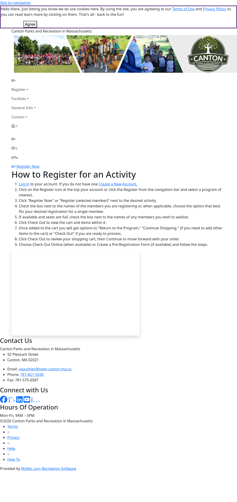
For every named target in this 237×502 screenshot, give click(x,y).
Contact (18, 116)
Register (18, 89)
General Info (22, 107)
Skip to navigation (15, 2)
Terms (12, 426)
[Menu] (14, 157)
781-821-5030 (32, 374)
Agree (30, 24)
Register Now (27, 166)
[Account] (23, 126)
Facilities (18, 98)
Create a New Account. (118, 184)
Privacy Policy (214, 8)
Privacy (13, 437)
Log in (24, 184)
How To (13, 459)
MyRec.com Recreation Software (48, 468)
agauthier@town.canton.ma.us (45, 369)
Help (11, 448)
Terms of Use (183, 8)
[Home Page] (23, 80)
